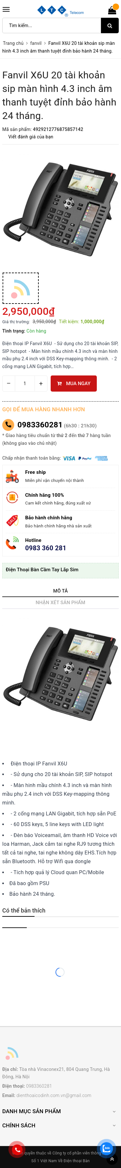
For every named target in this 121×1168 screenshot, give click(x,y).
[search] (110, 25)
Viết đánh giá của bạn (31, 136)
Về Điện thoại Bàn (74, 1161)
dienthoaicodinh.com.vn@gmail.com (53, 1095)
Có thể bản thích (23, 910)
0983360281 (40, 424)
